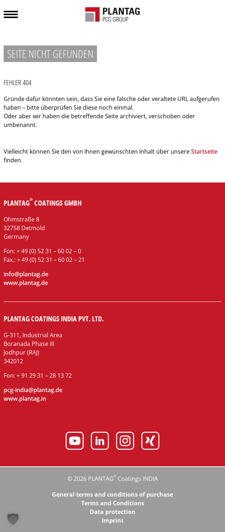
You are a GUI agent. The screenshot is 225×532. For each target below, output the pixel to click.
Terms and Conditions (112, 503)
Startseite (204, 151)
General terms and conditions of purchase (112, 494)
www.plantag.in (25, 399)
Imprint (113, 520)
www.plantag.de (26, 283)
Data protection (113, 512)
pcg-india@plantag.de (33, 390)
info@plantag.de (26, 274)
